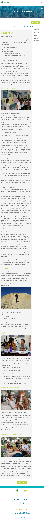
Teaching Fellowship (38, 30)
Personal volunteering (37, 38)
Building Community (38, 40)
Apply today (35, 22)
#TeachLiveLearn (22, 499)
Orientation (36, 29)
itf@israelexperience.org (23, 513)
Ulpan (35, 35)
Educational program (36, 33)
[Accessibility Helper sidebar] (42, 8)
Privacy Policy (22, 517)
